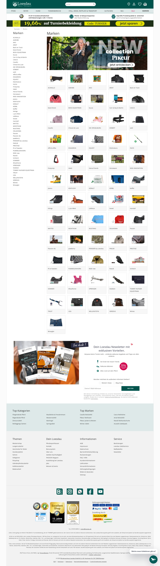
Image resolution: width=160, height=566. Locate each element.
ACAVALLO (16, 38)
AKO (14, 42)
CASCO (15, 60)
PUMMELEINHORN (19, 151)
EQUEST (15, 79)
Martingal (49, 421)
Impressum (84, 446)
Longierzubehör (18, 446)
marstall (16, 121)
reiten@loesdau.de (86, 529)
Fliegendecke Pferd (19, 415)
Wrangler (16, 185)
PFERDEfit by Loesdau (20, 141)
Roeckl (15, 156)
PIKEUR (15, 143)
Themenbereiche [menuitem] (54, 11)
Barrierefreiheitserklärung (89, 452)
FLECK (15, 84)
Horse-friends (17, 92)
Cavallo (15, 62)
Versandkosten (44, 553)
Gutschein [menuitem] (108, 11)
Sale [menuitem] (133, 11)
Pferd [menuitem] (13, 11)
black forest (17, 50)
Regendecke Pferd (19, 418)
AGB (81, 443)
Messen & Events (52, 466)
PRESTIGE (16, 146)
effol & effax (17, 74)
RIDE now (16, 153)
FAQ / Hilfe (83, 458)
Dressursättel (17, 421)
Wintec (15, 183)
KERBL (15, 106)
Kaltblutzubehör (18, 466)
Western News (107, 383)
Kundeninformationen (87, 460)
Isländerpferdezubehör (20, 463)
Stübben (16, 168)
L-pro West (16, 114)
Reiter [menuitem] (25, 11)
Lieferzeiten (84, 463)
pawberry (16, 138)
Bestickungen (118, 443)
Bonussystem (50, 449)
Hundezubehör (18, 452)
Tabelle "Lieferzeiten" (95, 555)
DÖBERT (16, 69)
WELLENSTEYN (18, 178)
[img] (145, 5)
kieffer (15, 109)
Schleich (16, 158)
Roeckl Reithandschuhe (122, 421)
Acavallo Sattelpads (120, 424)
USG (14, 175)
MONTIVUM (17, 126)
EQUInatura (17, 82)
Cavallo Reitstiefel (86, 415)
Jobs (47, 463)
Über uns (49, 452)
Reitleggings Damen (19, 424)
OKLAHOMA (17, 131)
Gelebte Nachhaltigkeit (54, 455)
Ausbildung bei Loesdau (54, 460)
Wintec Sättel (84, 424)
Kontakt (48, 446)
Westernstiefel (51, 418)
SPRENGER (16, 165)
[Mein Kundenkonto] (134, 6)
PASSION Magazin (52, 458)
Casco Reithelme (119, 415)
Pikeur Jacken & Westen (88, 421)
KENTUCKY (16, 101)
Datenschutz (84, 449)
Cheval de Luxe (18, 65)
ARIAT (15, 45)
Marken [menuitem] (145, 11)
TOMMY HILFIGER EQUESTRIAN (23, 170)
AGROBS (16, 40)
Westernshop (17, 443)
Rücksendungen (85, 455)
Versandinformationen (87, 466)
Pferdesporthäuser (52, 443)
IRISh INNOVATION (19, 96)
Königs (15, 111)
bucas (15, 55)
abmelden (94, 399)
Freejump (16, 87)
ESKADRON (17, 77)
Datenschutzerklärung (112, 397)
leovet (15, 119)
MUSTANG (16, 129)
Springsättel (50, 424)
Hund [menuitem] (38, 11)
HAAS (15, 89)
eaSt (14, 72)
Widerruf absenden (86, 472)
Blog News (119, 383)
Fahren (15, 455)
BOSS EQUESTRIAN (19, 52)
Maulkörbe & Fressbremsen (55, 415)
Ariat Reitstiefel (119, 418)
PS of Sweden (17, 148)
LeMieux (16, 116)
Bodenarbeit (17, 469)
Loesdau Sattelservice (121, 446)
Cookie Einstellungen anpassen (98, 561)
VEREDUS (16, 180)
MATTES (16, 124)
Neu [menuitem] (122, 11)
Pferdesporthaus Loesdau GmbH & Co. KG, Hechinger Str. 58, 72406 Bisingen (82, 558)
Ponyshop (16, 460)
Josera (15, 99)
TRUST (15, 173)
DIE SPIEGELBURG (19, 67)
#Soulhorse (17, 163)
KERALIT (16, 104)
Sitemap (83, 475)
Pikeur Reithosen (86, 418)
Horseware (16, 94)
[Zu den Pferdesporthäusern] (128, 4)
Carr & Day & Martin (20, 57)
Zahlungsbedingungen (88, 469)
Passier (15, 133)
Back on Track (17, 47)
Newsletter (117, 452)
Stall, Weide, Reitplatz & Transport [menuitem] (83, 11)
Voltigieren (16, 458)
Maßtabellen (118, 449)
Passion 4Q (17, 136)
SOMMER (16, 160)
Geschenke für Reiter (20, 449)
